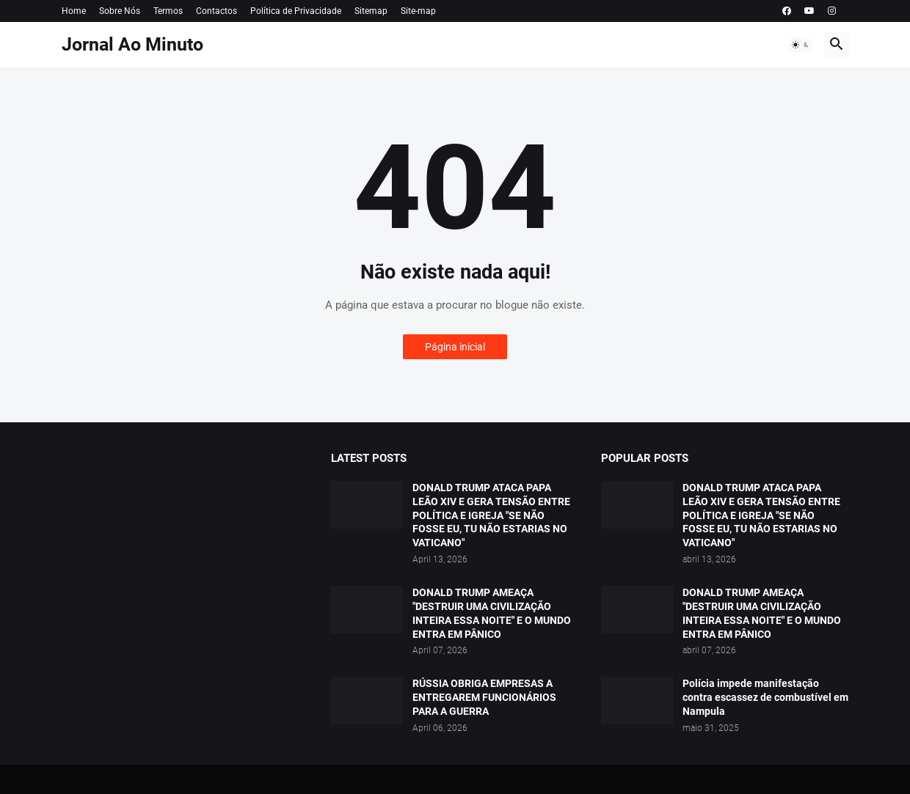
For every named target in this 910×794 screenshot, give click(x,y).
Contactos (216, 11)
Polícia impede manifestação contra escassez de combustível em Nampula (765, 697)
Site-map (418, 11)
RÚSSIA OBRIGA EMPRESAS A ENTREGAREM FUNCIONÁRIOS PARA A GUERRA (484, 697)
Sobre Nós (119, 11)
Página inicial (455, 347)
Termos (168, 11)
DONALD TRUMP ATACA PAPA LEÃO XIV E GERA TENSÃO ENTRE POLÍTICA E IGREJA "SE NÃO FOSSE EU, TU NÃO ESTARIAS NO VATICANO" (491, 515)
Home (74, 11)
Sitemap (370, 11)
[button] (800, 44)
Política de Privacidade (295, 11)
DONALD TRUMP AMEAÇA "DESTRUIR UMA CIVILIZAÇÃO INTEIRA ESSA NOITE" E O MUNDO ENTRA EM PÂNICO (491, 613)
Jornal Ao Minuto (132, 44)
